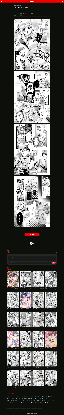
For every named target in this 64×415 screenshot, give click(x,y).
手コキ (28, 13)
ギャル (41, 406)
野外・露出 (47, 402)
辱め (42, 402)
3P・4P (26, 400)
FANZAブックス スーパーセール (26, 404)
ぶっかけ (16, 404)
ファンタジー (33, 400)
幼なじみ (29, 406)
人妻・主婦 (11, 398)
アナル (27, 402)
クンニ (50, 404)
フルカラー (17, 398)
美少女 (50, 396)
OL (19, 406)
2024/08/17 (20, 15)
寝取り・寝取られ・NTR (13, 400)
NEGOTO (32, 1)
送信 (53, 262)
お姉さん (10, 407)
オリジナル (38, 398)
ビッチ (40, 407)
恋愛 (37, 402)
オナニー (35, 406)
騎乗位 (44, 400)
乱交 (23, 406)
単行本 (26, 396)
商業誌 (20, 5)
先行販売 (34, 407)
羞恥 (9, 406)
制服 (38, 400)
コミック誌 (31, 398)
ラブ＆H (45, 398)
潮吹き (22, 402)
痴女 (14, 406)
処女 (20, 400)
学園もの (10, 402)
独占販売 (32, 13)
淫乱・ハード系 (51, 400)
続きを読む (32, 234)
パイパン (16, 407)
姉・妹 (16, 402)
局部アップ (24, 13)
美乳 (32, 402)
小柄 (28, 407)
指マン (52, 406)
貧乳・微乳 (24, 398)
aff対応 (15, 396)
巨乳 (21, 396)
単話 (10, 396)
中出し (32, 396)
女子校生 (44, 396)
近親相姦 (36, 404)
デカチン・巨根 (43, 404)
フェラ (38, 396)
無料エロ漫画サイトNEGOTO (33, 413)
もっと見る (55, 394)
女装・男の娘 (20, 13)
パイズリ (10, 404)
